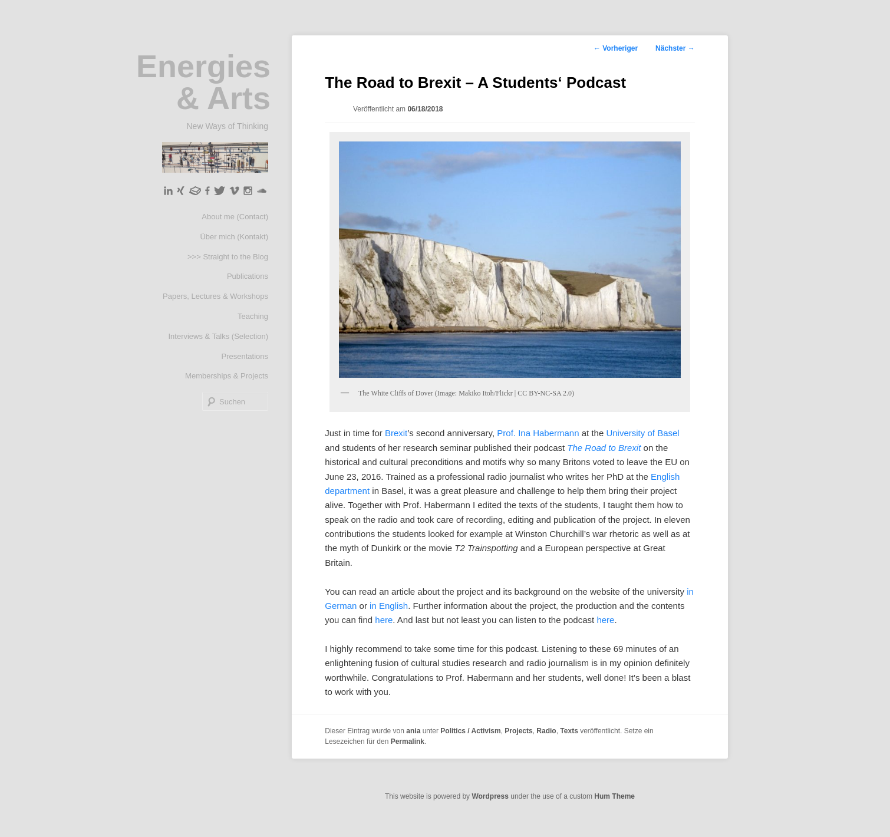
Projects (518, 731)
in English (389, 606)
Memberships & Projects (226, 375)
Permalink (407, 741)
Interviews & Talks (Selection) (218, 336)
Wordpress (490, 796)
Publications (247, 276)
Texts (569, 731)
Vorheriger (616, 48)
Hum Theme (614, 796)
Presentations (245, 356)
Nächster (675, 48)
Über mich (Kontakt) (234, 236)
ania (413, 731)
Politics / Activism (470, 731)
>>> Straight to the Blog (227, 256)
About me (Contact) (235, 216)
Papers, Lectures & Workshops (215, 296)
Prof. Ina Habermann (538, 433)
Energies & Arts (203, 82)
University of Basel (642, 433)
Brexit (396, 433)
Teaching (253, 316)
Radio (546, 731)
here (384, 620)
